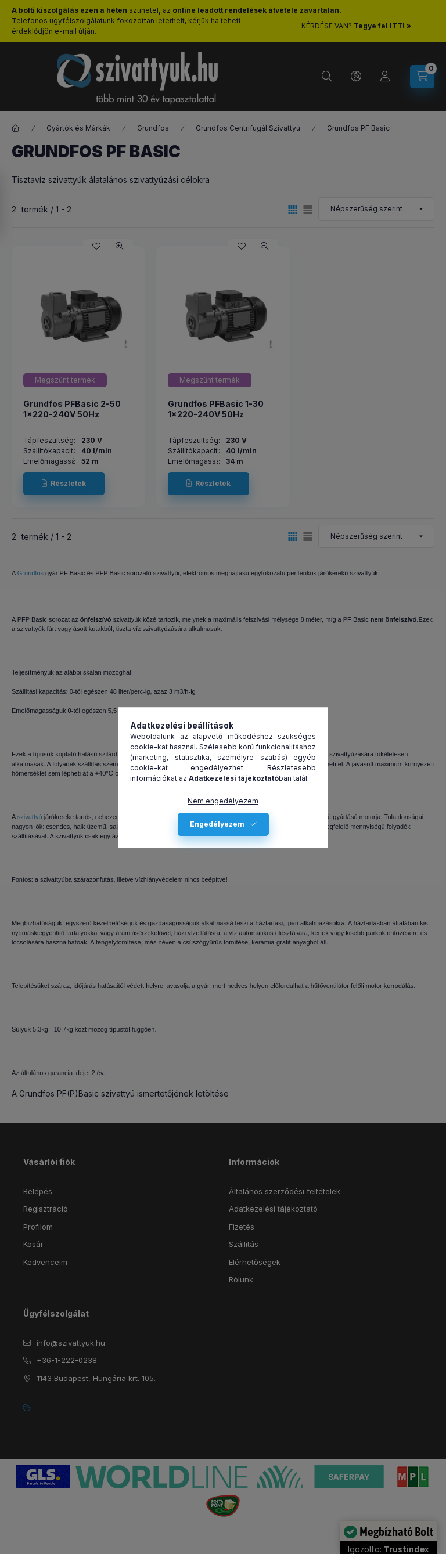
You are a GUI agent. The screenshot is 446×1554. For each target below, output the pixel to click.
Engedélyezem (217, 824)
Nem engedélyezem (223, 800)
